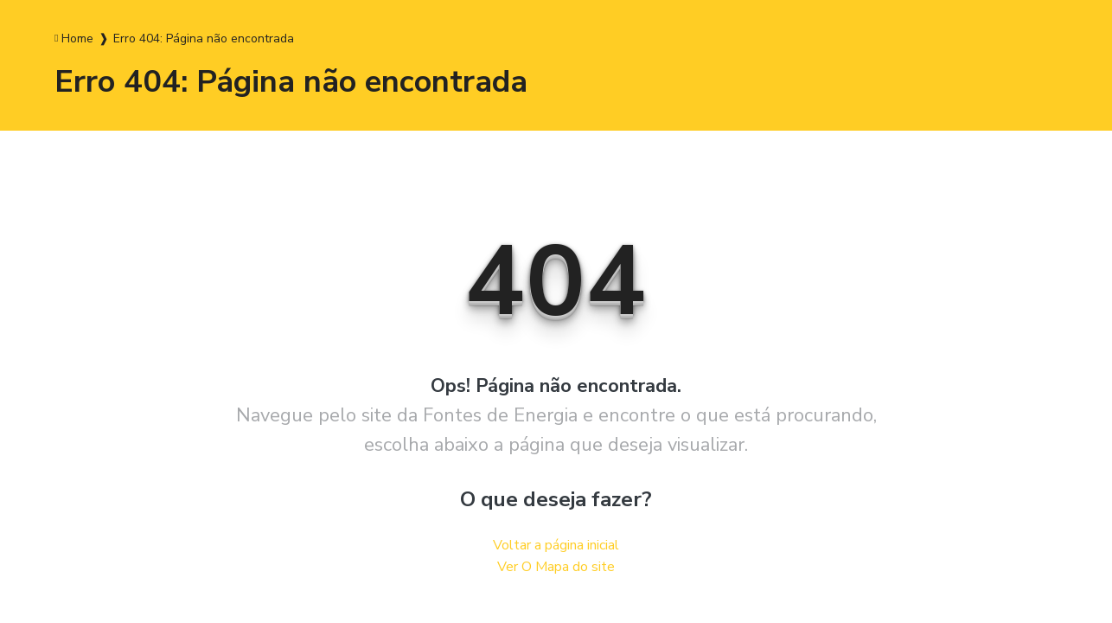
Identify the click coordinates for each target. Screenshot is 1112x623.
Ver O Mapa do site (556, 566)
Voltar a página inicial (556, 545)
